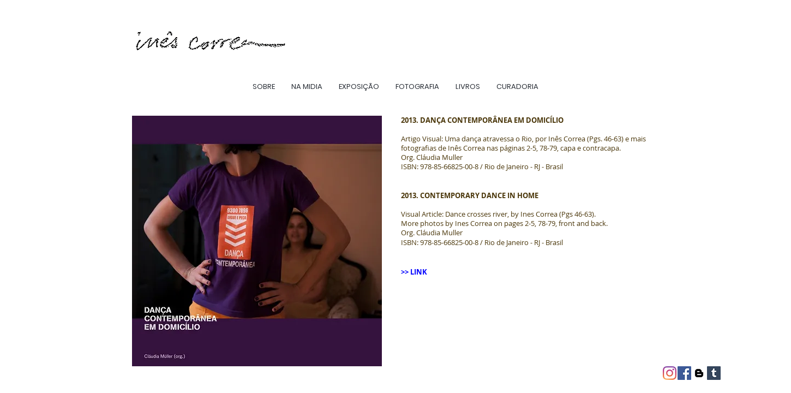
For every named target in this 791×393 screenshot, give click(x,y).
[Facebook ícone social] (684, 373)
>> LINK (415, 272)
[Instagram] (669, 373)
